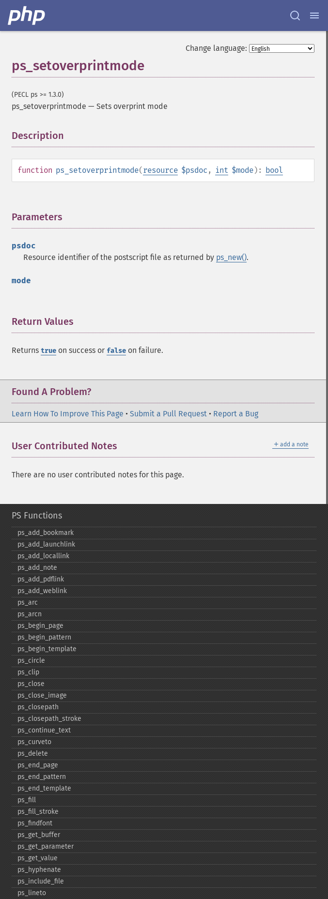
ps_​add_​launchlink (46, 544)
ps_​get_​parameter (45, 846)
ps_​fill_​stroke (38, 812)
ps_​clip (28, 672)
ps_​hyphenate (39, 870)
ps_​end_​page (37, 765)
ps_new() (231, 257)
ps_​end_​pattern (41, 777)
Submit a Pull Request (168, 413)
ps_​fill (26, 800)
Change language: (216, 48)
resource (160, 170)
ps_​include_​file (40, 881)
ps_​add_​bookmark (45, 533)
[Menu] (314, 15)
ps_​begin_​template (47, 649)
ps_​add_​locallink (43, 556)
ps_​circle (31, 660)
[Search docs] (295, 15)
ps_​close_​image (42, 695)
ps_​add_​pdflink (40, 579)
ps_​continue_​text (44, 730)
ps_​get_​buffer (38, 835)
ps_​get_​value (37, 858)
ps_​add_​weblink (42, 591)
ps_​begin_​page (40, 626)
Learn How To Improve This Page (68, 413)
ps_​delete (32, 753)
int (221, 170)
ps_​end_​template (44, 788)
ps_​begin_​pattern (44, 637)
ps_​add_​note (37, 568)
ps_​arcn (29, 614)
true (48, 351)
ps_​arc (27, 602)
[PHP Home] (27, 15)
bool (274, 170)
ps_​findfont (34, 823)
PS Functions (37, 515)
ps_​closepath (38, 707)
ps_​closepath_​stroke (49, 719)
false (116, 351)
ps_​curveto (34, 742)
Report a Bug (235, 413)
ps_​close (31, 684)
